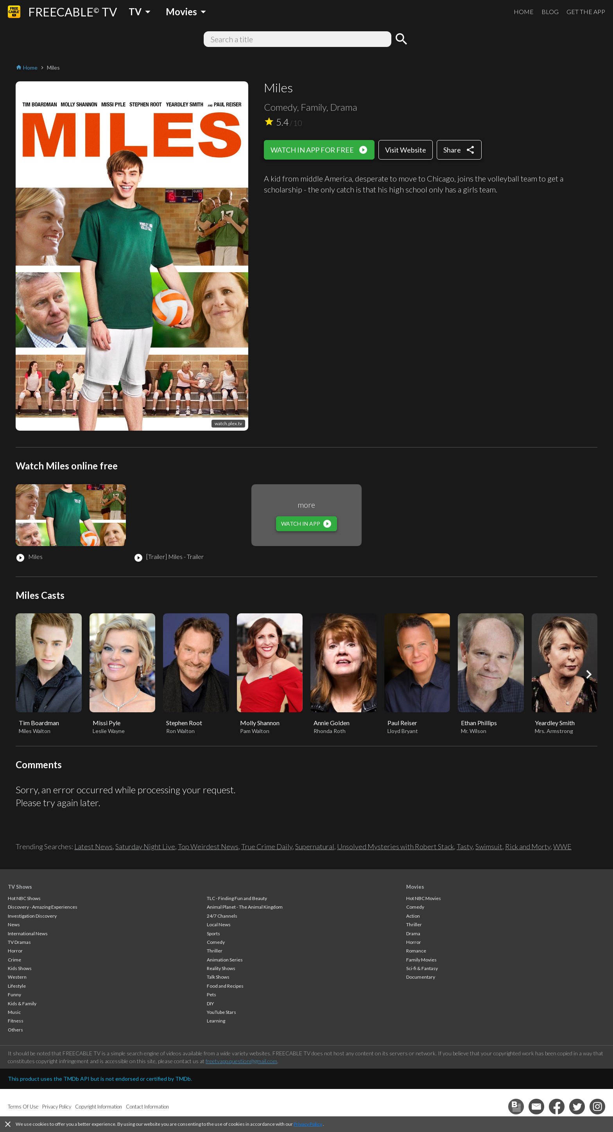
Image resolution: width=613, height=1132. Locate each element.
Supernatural (314, 846)
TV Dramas (19, 942)
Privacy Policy (308, 1124)
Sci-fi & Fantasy (422, 968)
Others (15, 1030)
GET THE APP (585, 11)
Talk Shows (218, 977)
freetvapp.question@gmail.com (241, 1061)
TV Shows (20, 887)
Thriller (214, 951)
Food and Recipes (225, 986)
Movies (415, 887)
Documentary (420, 977)
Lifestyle (17, 986)
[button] (588, 674)
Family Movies (421, 960)
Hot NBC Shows (24, 898)
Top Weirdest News (208, 846)
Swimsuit (488, 846)
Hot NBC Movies (423, 898)
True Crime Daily (266, 846)
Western (17, 977)
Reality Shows (221, 968)
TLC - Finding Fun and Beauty (237, 898)
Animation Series (225, 960)
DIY (210, 1003)
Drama (413, 933)
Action (413, 916)
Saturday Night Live (145, 846)
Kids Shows (20, 968)
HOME (524, 11)
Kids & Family (22, 1003)
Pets (211, 994)
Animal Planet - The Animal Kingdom (245, 907)
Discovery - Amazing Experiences (42, 907)
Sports (213, 933)
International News (28, 933)
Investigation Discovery (32, 916)
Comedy (216, 942)
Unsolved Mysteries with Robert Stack (395, 846)
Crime (14, 960)
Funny (14, 994)
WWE (562, 846)
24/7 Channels (222, 916)
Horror (15, 951)
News (14, 924)
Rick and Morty (527, 846)
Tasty (465, 846)
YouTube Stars (221, 1012)
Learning (216, 1021)
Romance (416, 951)
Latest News (93, 846)
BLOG (550, 11)
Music (14, 1012)
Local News (219, 924)
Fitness (15, 1021)
